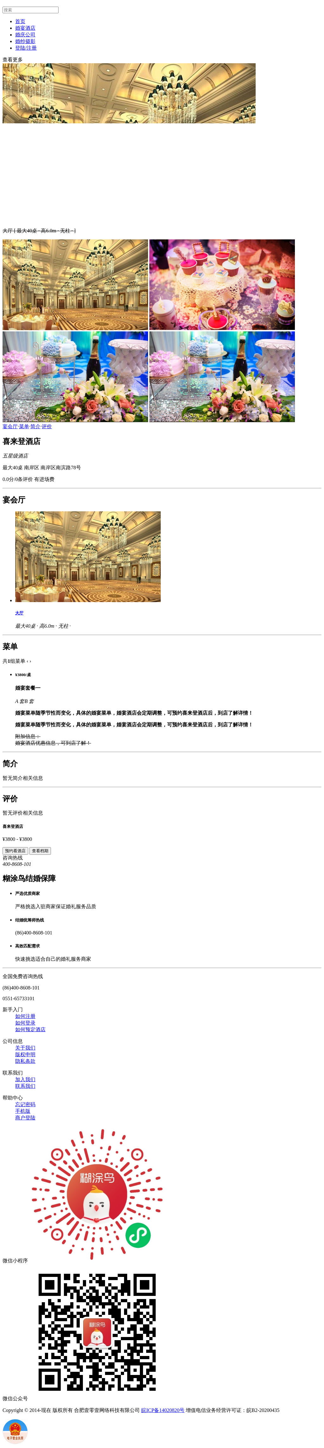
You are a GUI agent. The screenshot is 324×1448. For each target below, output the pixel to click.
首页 (20, 21)
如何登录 (25, 1023)
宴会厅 (10, 426)
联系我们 (25, 1086)
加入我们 (25, 1079)
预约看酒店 (15, 850)
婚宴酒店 (25, 28)
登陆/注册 (26, 48)
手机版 (22, 1111)
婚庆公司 (25, 34)
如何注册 (25, 1016)
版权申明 (25, 1054)
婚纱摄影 (25, 41)
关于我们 (25, 1048)
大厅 (19, 613)
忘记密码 (25, 1104)
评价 (47, 426)
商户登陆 (25, 1117)
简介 (35, 426)
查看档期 (40, 850)
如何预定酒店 (30, 1029)
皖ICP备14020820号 (162, 1410)
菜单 (24, 426)
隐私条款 (25, 1061)
